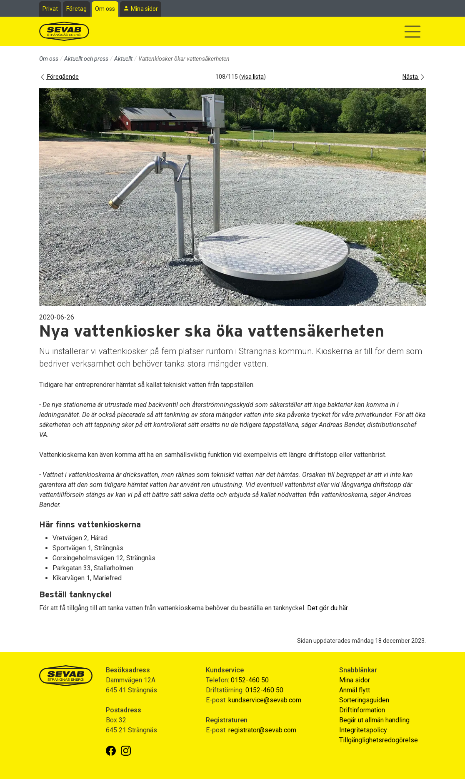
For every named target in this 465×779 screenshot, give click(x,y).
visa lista (252, 76)
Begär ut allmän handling (374, 720)
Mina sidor (144, 8)
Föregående (59, 76)
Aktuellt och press (86, 58)
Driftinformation (362, 710)
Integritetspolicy (363, 730)
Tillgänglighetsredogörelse (378, 740)
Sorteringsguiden (364, 700)
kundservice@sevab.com (264, 700)
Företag (76, 8)
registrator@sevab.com (262, 730)
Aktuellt (123, 58)
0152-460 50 (250, 680)
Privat (50, 8)
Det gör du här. (328, 608)
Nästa (414, 76)
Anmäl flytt (354, 690)
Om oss (105, 8)
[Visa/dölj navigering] (412, 32)
